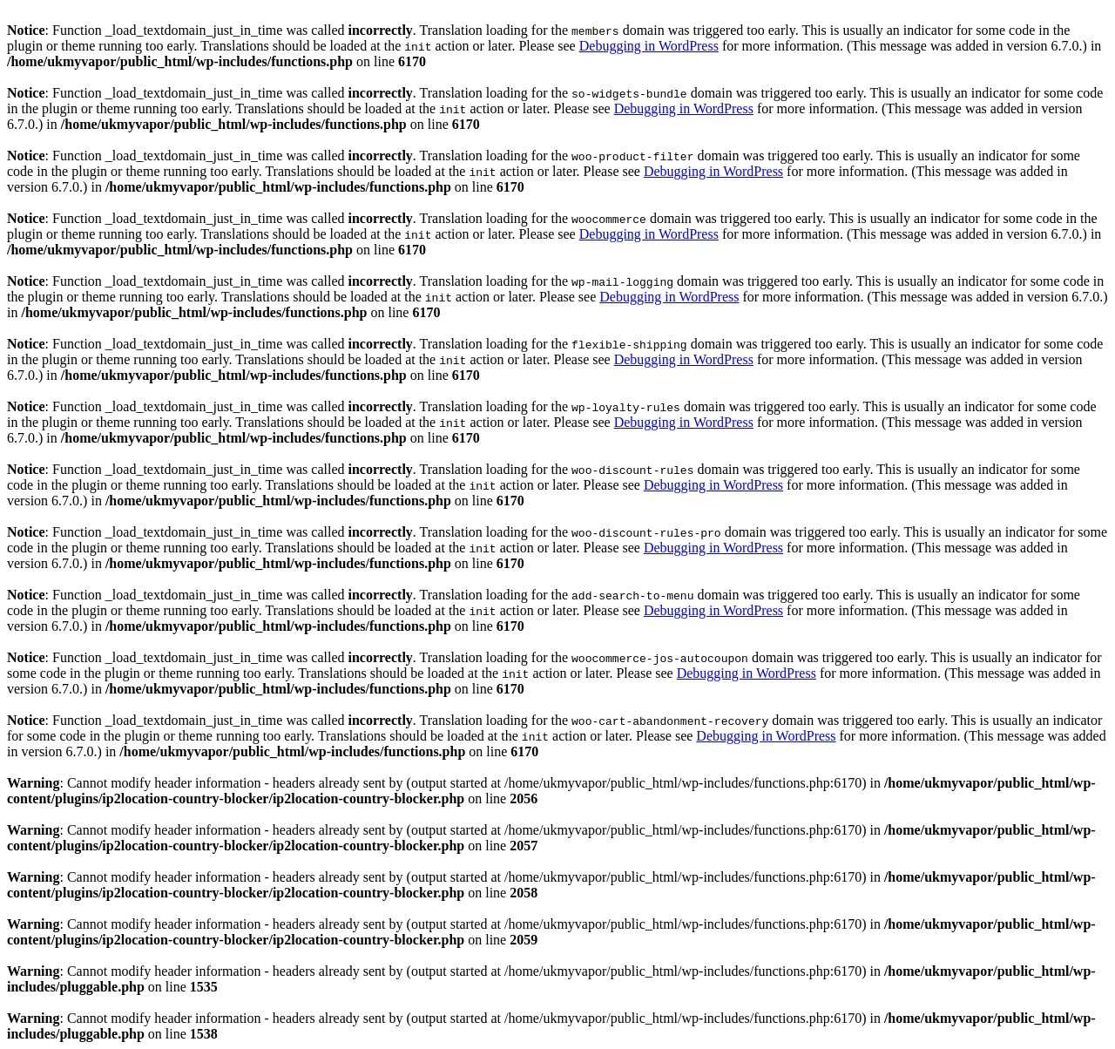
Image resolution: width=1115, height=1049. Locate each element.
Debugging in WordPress (649, 45)
